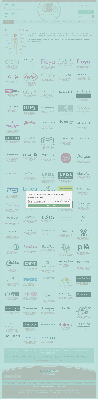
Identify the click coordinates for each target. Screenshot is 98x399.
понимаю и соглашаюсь (49, 205)
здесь (51, 195)
